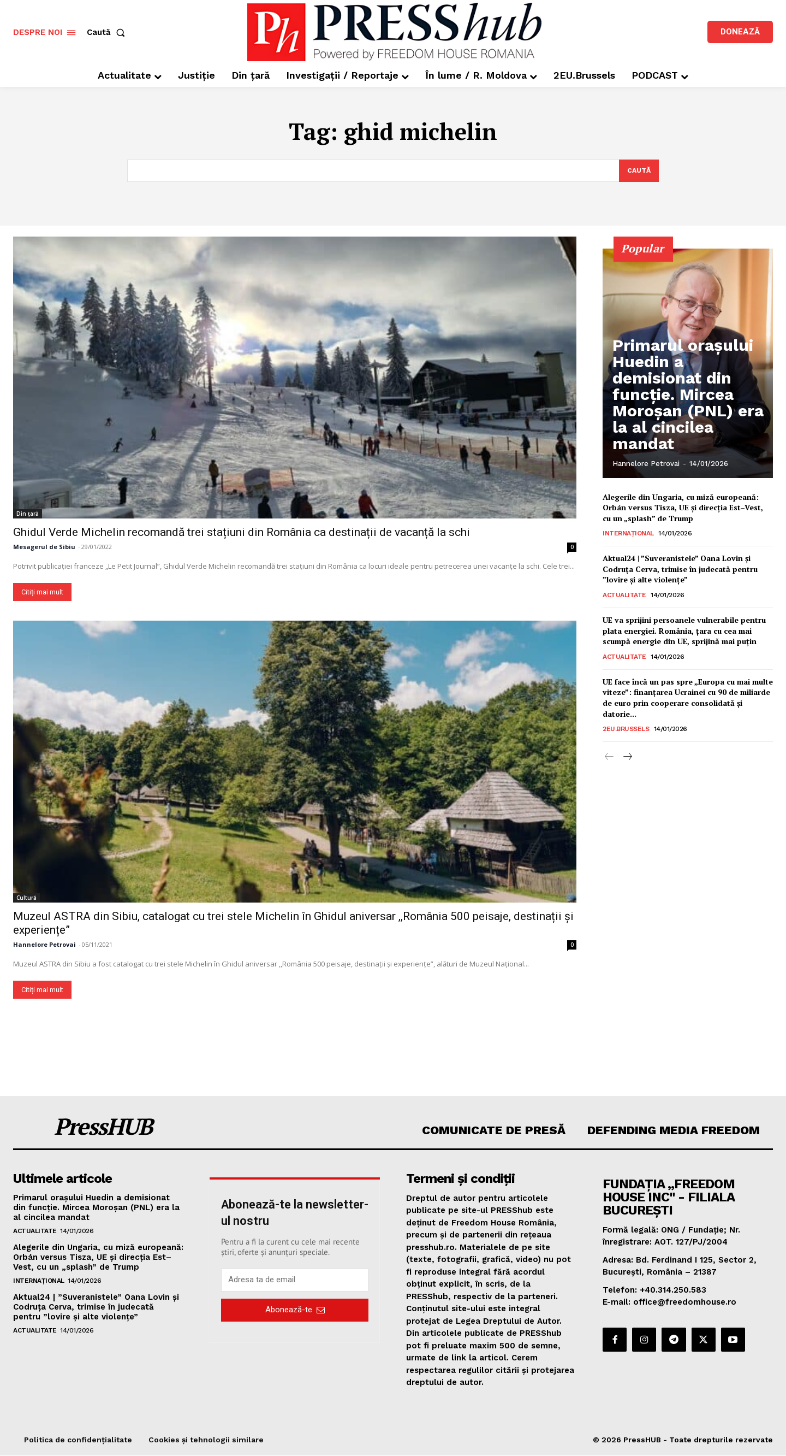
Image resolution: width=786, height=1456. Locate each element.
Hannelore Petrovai (44, 945)
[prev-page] (609, 758)
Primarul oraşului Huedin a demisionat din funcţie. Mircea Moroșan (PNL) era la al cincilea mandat (683, 430)
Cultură (26, 898)
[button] (108, 32)
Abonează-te (295, 1311)
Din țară (27, 514)
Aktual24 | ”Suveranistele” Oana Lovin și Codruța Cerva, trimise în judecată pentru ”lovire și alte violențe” (680, 570)
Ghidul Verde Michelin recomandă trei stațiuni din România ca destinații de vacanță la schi (241, 532)
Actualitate (624, 596)
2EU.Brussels (626, 730)
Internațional (628, 534)
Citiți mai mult (42, 592)
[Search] (638, 171)
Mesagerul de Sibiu (44, 547)
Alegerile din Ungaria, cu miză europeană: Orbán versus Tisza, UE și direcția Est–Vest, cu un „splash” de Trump (683, 508)
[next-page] (627, 758)
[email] (294, 1280)
